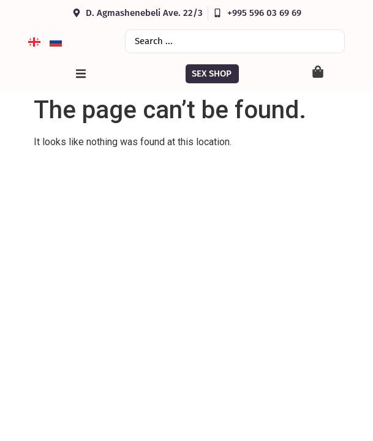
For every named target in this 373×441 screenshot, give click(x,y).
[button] (81, 73)
